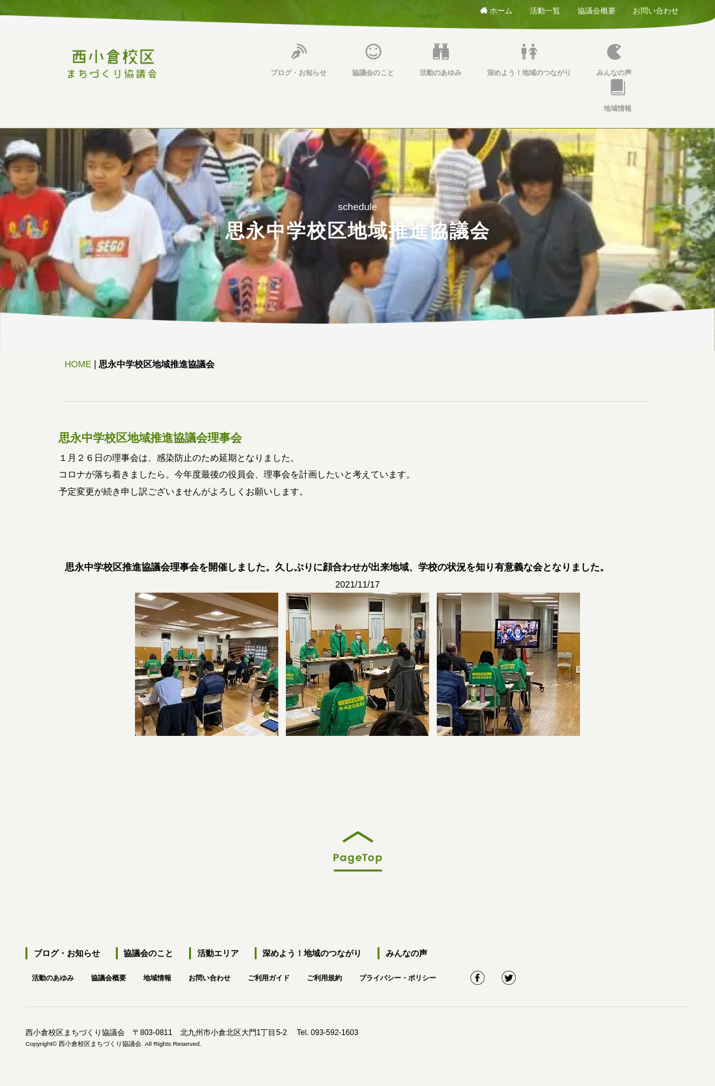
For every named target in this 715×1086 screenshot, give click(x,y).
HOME (78, 364)
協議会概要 (596, 8)
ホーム (496, 10)
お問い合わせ (656, 8)
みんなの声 (614, 60)
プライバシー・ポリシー (421, 976)
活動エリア (215, 953)
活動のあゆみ (441, 60)
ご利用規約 (343, 976)
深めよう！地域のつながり (529, 60)
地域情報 (618, 96)
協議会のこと (373, 60)
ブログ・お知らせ (299, 60)
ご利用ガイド (284, 976)
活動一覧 (545, 8)
